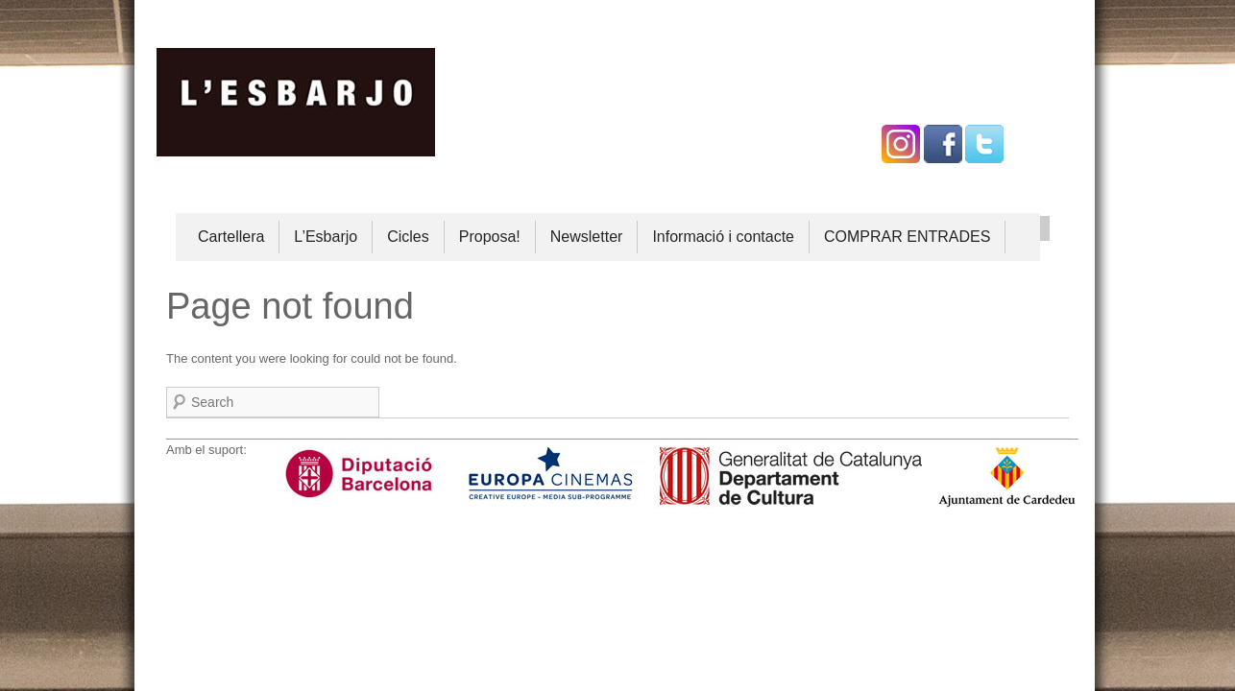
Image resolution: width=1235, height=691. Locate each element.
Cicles (408, 236)
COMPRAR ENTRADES (907, 236)
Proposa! (490, 236)
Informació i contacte (723, 236)
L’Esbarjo (325, 236)
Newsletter (586, 236)
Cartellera (231, 236)
